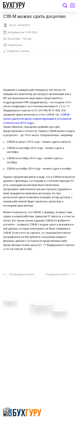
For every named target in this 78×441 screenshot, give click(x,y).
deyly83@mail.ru (18, 382)
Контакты (9, 329)
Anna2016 (24, 25)
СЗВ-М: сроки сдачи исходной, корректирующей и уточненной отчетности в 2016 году (37, 119)
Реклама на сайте (15, 341)
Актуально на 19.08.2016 (20, 32)
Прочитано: (17, 39)
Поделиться (13, 45)
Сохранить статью (16, 51)
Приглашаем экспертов (19, 317)
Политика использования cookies (56, 334)
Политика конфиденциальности (22, 425)
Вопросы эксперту (15, 310)
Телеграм (9, 323)
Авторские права (15, 348)
